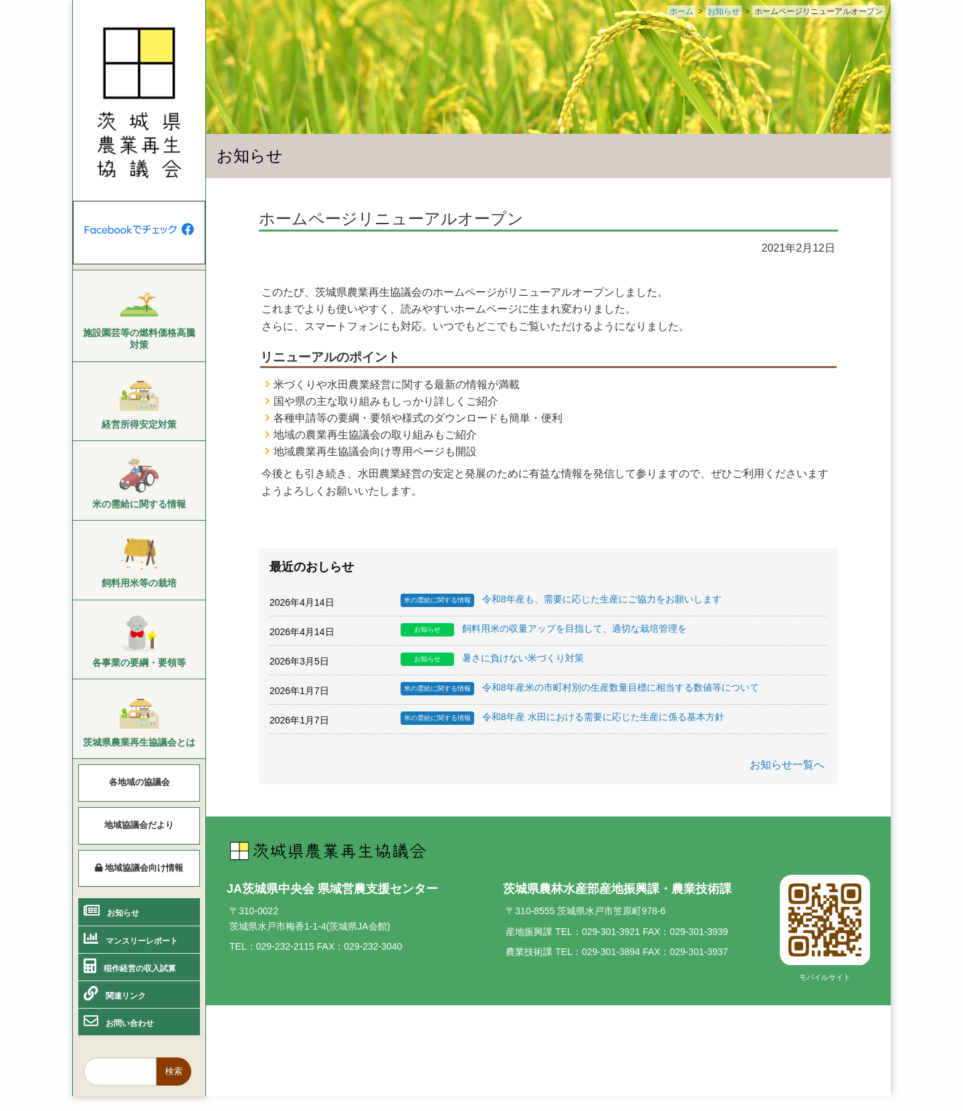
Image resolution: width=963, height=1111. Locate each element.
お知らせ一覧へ (787, 764)
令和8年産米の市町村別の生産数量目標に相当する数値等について (580, 688)
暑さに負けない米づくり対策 (492, 659)
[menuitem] (139, 317)
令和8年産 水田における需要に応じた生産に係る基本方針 (562, 718)
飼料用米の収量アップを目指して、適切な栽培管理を (544, 629)
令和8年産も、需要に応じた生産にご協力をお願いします (561, 600)
